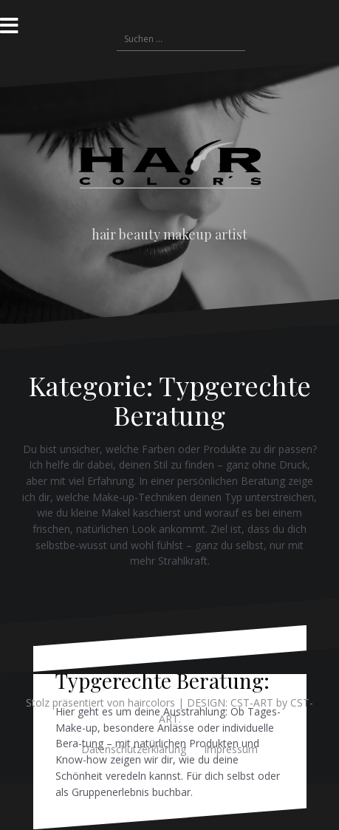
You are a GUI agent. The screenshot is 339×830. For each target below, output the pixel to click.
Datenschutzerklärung (133, 749)
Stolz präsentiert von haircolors (100, 702)
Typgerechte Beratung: (162, 680)
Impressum (231, 749)
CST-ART (251, 702)
